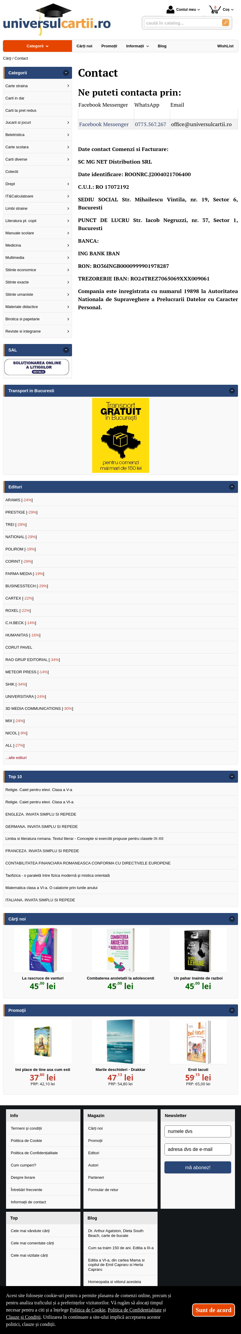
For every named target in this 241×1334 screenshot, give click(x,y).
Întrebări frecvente (26, 1189)
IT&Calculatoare (19, 196)
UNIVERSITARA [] (25, 696)
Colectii (11, 171)
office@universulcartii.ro (201, 124)
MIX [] (15, 721)
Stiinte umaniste (19, 294)
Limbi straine (16, 208)
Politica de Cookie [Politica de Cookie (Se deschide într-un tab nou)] (87, 1309)
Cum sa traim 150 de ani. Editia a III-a (121, 1248)
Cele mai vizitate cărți (29, 1255)
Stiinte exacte (17, 282)
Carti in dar (15, 98)
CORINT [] (19, 561)
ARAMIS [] (19, 500)
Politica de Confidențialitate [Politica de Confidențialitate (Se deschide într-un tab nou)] (135, 1309)
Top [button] (14, 1218)
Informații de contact (28, 1202)
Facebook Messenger (104, 124)
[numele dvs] (197, 1131)
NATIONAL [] (21, 537)
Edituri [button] (15, 487)
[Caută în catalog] (225, 22)
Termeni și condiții (26, 1128)
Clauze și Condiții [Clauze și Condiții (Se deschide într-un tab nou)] (23, 1317)
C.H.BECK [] (20, 623)
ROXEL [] (18, 610)
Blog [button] (92, 1218)
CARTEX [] (19, 598)
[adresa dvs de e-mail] (197, 1149)
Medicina (13, 245)
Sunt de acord (213, 1310)
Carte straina (16, 86)
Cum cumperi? (23, 1165)
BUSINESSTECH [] (26, 586)
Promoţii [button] (17, 1010)
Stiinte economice (20, 270)
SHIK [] (16, 684)
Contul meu (181, 9)
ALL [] (15, 745)
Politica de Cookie (26, 1140)
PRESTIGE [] (21, 512)
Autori (93, 1165)
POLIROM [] (20, 549)
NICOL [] (16, 733)
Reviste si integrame (23, 331)
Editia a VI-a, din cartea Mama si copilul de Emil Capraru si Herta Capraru (116, 1265)
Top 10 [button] (15, 776)
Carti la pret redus (20, 110)
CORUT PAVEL (18, 647)
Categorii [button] (17, 72)
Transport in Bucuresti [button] (31, 390)
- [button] (66, 73)
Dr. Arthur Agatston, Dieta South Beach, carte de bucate (115, 1233)
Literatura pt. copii (20, 220)
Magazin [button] (96, 1115)
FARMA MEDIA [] (24, 573)
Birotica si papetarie (22, 319)
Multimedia (14, 257)
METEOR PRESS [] (27, 672)
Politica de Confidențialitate (34, 1153)
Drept (10, 184)
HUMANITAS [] (23, 635)
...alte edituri (16, 757)
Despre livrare (23, 1177)
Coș (219, 9)
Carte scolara (17, 147)
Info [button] (14, 1115)
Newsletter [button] (175, 1115)
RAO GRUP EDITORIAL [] (32, 659)
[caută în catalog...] (181, 23)
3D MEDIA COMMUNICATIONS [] (39, 708)
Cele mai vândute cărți (30, 1231)
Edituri (93, 1153)
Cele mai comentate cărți (32, 1243)
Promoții (95, 1140)
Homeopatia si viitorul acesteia (114, 1281)
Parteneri (96, 1177)
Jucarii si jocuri (18, 122)
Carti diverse (16, 159)
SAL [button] (12, 350)
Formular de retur (103, 1189)
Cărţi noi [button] (17, 919)
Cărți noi (95, 1128)
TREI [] (16, 524)
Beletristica (15, 134)
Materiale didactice (21, 306)
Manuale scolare (19, 233)
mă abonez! (198, 1167)
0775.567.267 (150, 124)
